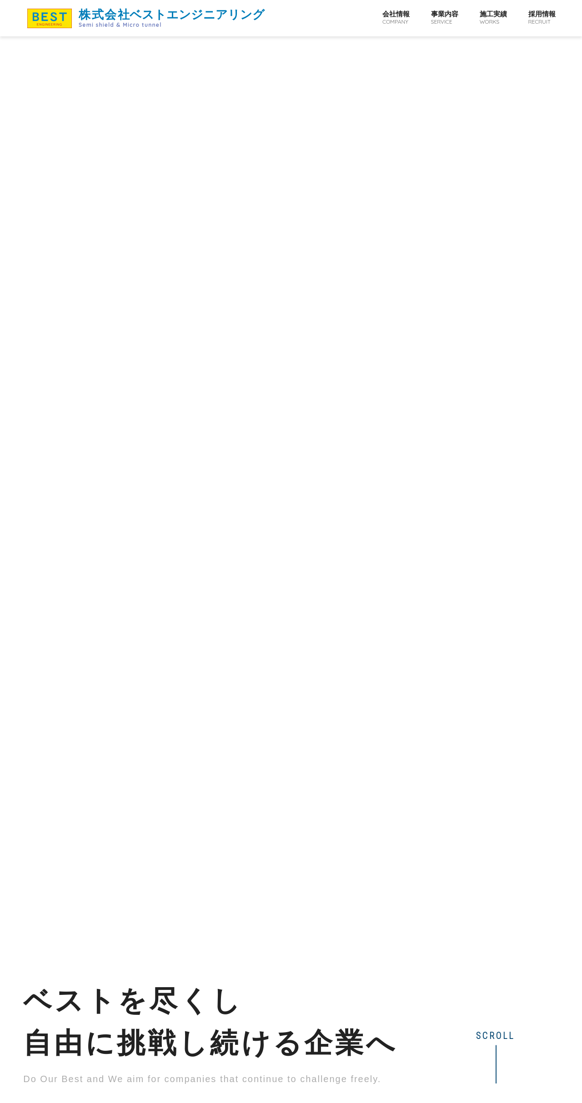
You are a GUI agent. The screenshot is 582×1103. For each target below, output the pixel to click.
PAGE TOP (512, 1077)
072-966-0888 (87, 1082)
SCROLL (495, 259)
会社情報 (396, 18)
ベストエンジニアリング (172, 18)
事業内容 (444, 18)
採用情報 (542, 18)
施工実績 (493, 18)
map (211, 1066)
